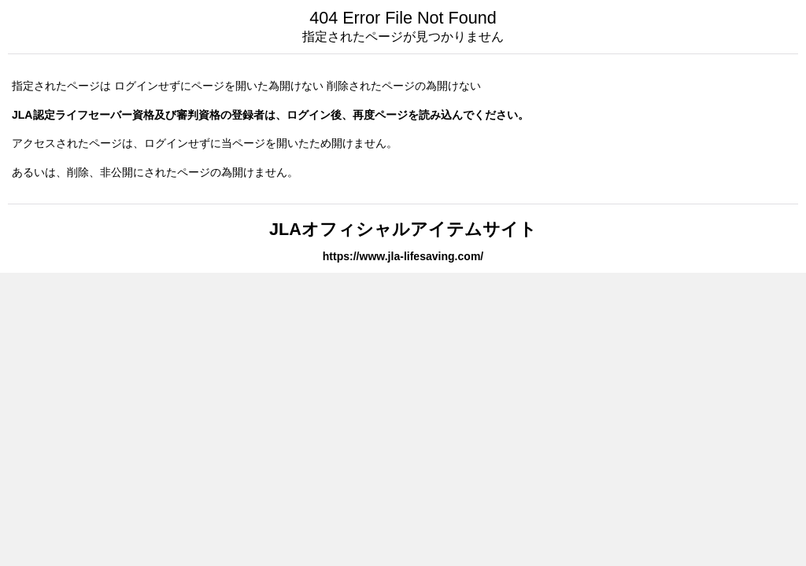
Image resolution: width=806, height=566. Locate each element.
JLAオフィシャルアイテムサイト (403, 229)
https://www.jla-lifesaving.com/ (403, 256)
